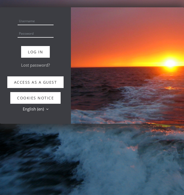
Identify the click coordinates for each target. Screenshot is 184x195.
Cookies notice (35, 97)
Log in (35, 51)
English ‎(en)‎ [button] (34, 109)
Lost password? (35, 65)
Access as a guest (35, 82)
